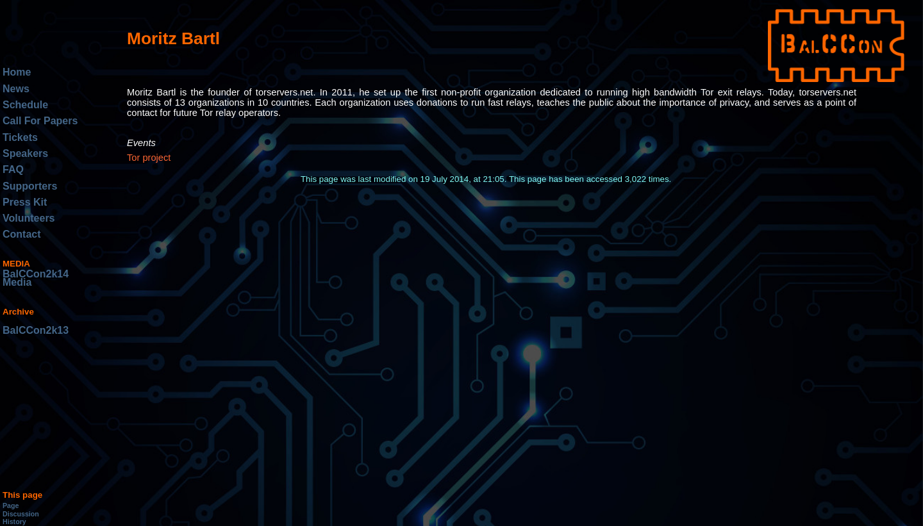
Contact (22, 234)
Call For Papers (40, 120)
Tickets (20, 137)
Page (11, 505)
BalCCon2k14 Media (36, 278)
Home (17, 72)
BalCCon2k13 (36, 330)
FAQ (13, 169)
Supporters (30, 186)
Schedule (25, 104)
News (16, 88)
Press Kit (25, 202)
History (14, 521)
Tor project (148, 157)
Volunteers (29, 218)
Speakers (25, 153)
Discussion (21, 514)
